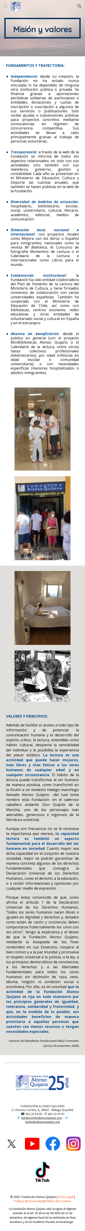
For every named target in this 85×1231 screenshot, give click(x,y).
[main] (42, 28)
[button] (5, 6)
